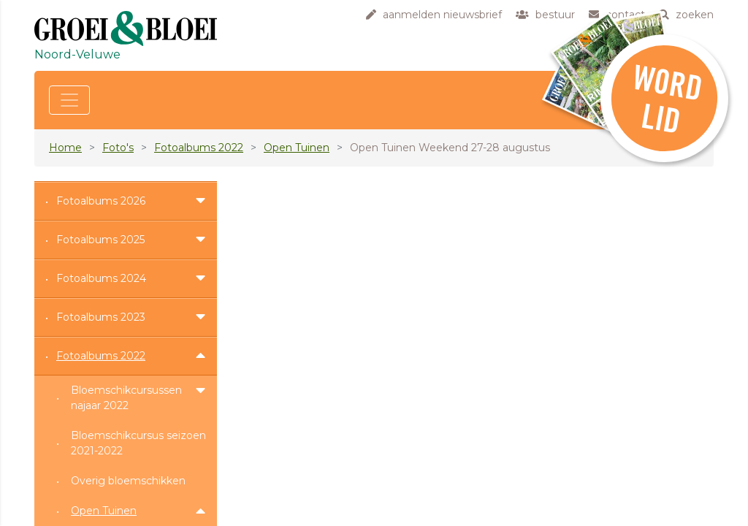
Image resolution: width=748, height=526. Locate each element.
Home (65, 147)
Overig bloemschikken (128, 480)
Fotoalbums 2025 (100, 239)
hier (260, 225)
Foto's (118, 147)
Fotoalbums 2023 (100, 317)
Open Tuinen (296, 147)
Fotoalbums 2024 (101, 278)
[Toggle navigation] (69, 100)
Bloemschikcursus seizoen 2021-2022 (138, 443)
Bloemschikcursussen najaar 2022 (126, 398)
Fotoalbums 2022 (198, 147)
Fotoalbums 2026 (100, 200)
